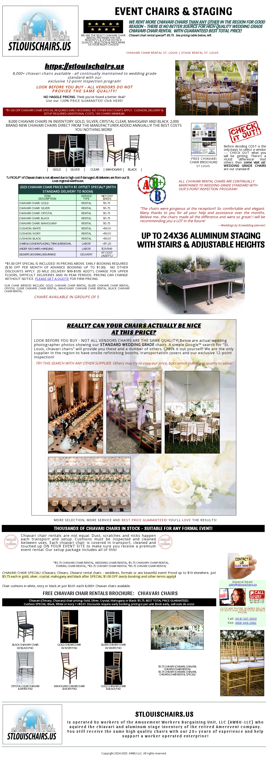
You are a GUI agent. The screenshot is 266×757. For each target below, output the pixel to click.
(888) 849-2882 (246, 623)
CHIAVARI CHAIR (71, 593)
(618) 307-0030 (246, 619)
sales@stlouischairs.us (243, 584)
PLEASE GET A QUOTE (52, 278)
